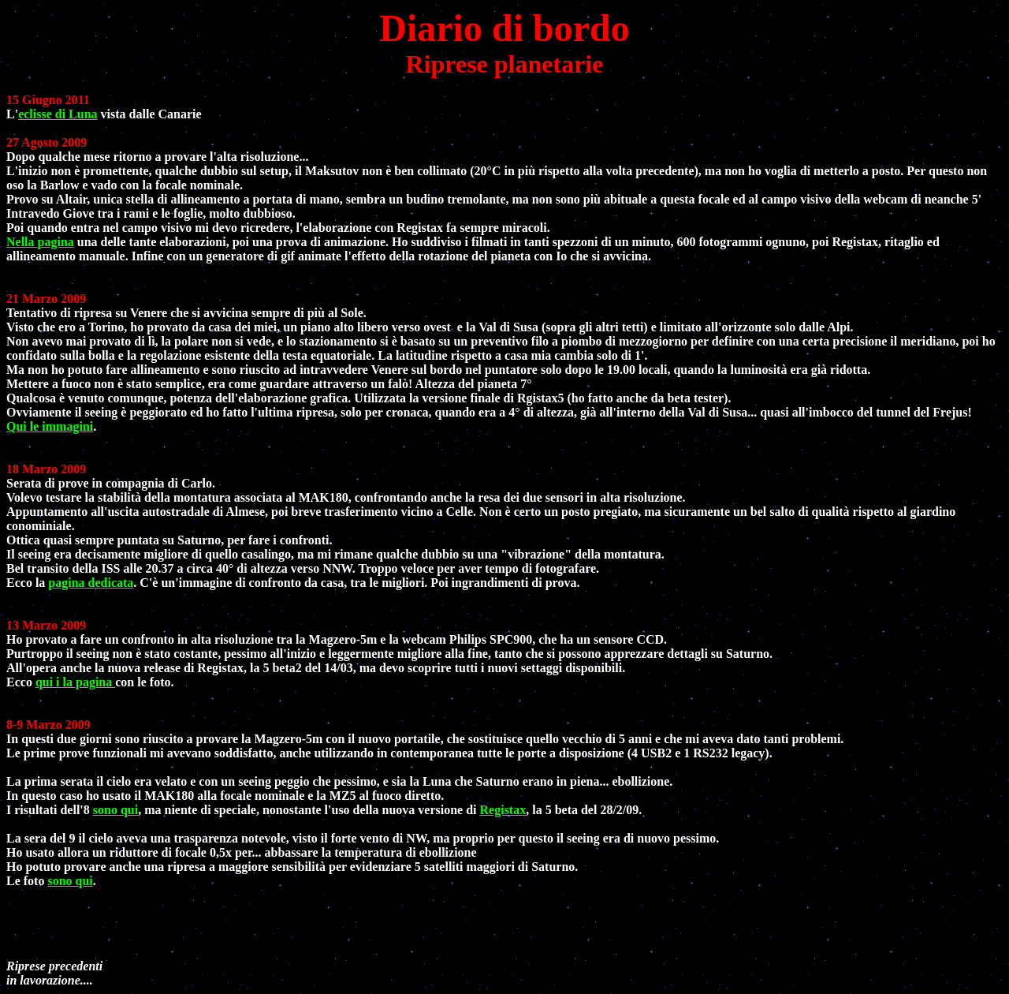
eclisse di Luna (57, 114)
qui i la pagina (75, 682)
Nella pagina (40, 241)
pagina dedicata (90, 582)
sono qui (115, 809)
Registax (503, 809)
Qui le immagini (49, 426)
